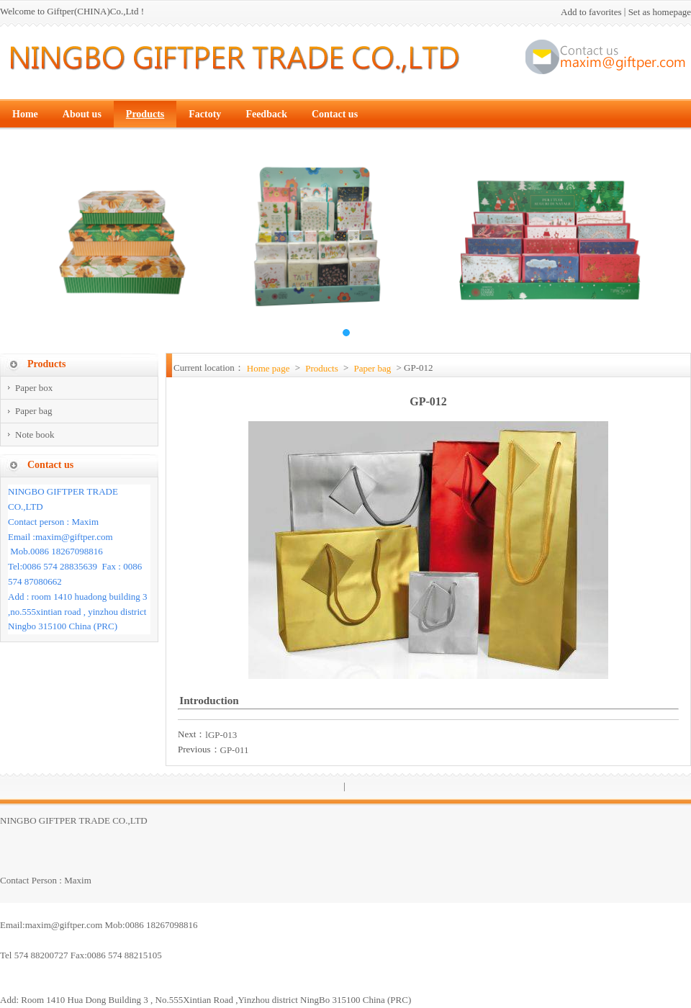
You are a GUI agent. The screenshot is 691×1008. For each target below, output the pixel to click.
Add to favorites (591, 11)
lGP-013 (221, 734)
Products (321, 368)
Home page (268, 368)
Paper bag (373, 368)
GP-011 (234, 749)
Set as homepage (659, 11)
